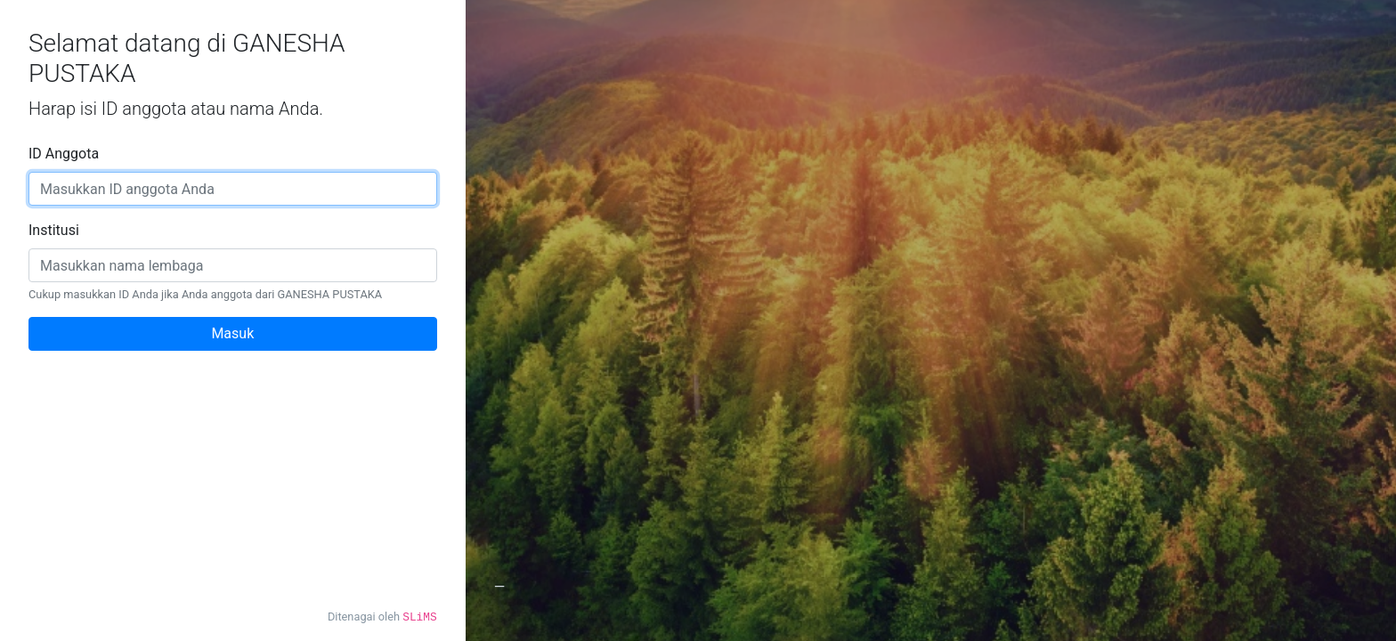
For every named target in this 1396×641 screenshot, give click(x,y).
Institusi (53, 230)
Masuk (232, 333)
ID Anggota (63, 153)
